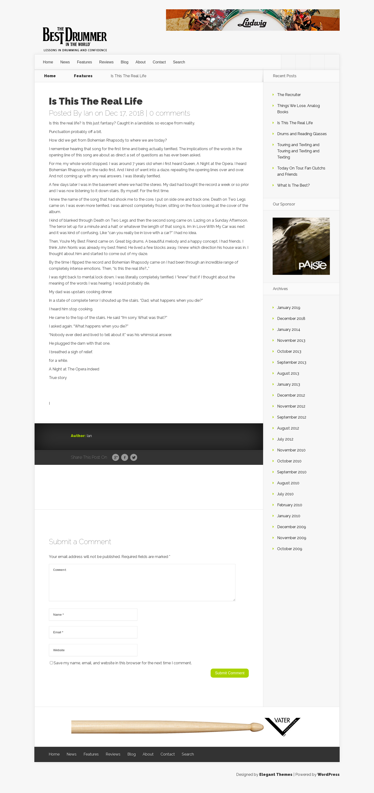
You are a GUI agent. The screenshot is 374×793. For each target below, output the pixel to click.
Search (179, 62)
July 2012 (285, 439)
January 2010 (288, 516)
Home (48, 62)
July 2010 (285, 494)
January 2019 (288, 307)
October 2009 (289, 549)
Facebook (124, 457)
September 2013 (291, 362)
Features (84, 62)
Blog (124, 62)
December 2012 (291, 395)
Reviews (106, 62)
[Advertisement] (149, 487)
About (140, 62)
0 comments (169, 113)
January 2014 (288, 329)
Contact (159, 62)
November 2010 (291, 450)
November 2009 (291, 538)
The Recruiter (289, 94)
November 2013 (291, 340)
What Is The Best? (293, 185)
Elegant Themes (275, 780)
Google (115, 457)
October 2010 (289, 461)
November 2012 (291, 406)
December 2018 (291, 318)
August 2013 (288, 373)
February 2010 (289, 505)
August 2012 (288, 428)
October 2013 (289, 351)
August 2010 (288, 483)
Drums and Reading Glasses (302, 134)
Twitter (133, 457)
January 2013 (288, 384)
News (65, 62)
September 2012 (291, 417)
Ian (88, 113)
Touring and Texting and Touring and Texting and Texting (298, 151)
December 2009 (291, 527)
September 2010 (291, 472)
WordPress (328, 780)
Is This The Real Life (295, 123)
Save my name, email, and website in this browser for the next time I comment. (123, 668)
